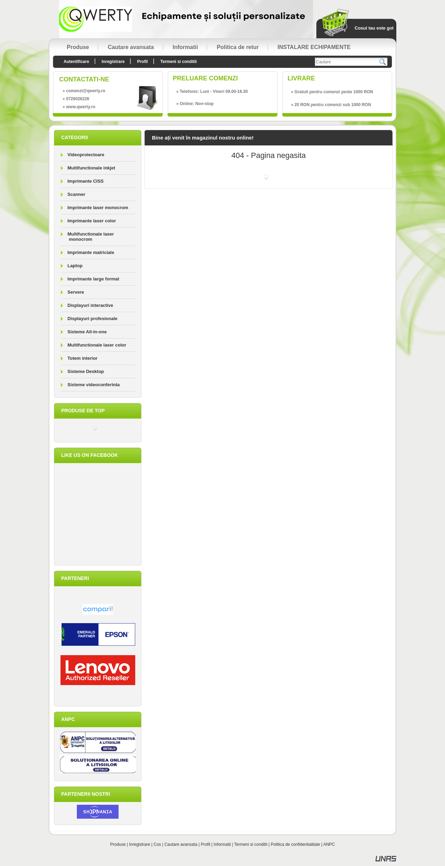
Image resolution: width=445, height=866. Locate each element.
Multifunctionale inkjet (91, 167)
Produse (118, 844)
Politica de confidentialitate (295, 844)
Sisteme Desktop (85, 371)
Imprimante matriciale (90, 252)
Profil (205, 844)
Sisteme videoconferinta (93, 384)
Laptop (74, 265)
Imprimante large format (93, 278)
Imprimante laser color (91, 220)
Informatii (222, 844)
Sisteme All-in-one (87, 331)
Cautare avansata (180, 844)
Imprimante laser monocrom (97, 207)
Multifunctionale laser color (96, 345)
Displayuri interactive (90, 305)
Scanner (76, 194)
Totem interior (82, 358)
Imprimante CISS (85, 181)
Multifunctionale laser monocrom (90, 236)
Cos (157, 844)
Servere (75, 292)
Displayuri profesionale (92, 318)
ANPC (329, 844)
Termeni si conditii (250, 844)
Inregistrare (139, 844)
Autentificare (76, 61)
